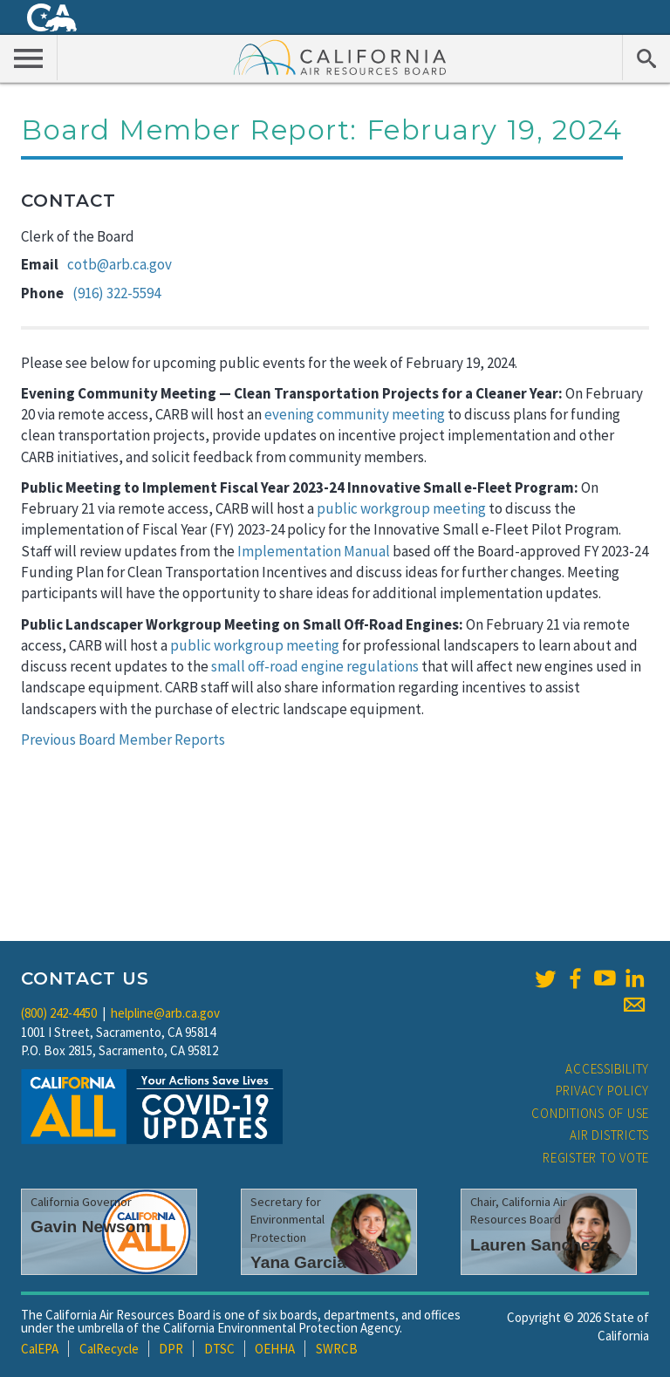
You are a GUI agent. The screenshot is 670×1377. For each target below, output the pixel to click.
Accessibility (607, 1068)
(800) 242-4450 (59, 1013)
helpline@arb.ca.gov (165, 1013)
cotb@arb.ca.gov (119, 264)
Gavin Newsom (91, 1226)
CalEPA (39, 1348)
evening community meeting (354, 414)
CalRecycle (109, 1348)
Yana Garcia (298, 1262)
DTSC (219, 1348)
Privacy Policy (603, 1090)
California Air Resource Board (340, 56)
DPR (171, 1348)
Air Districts (609, 1135)
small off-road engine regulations (315, 666)
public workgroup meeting (401, 508)
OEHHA (275, 1348)
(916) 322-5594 (116, 293)
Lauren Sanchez (534, 1245)
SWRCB (337, 1348)
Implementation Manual (313, 551)
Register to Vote (596, 1157)
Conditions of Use (590, 1113)
